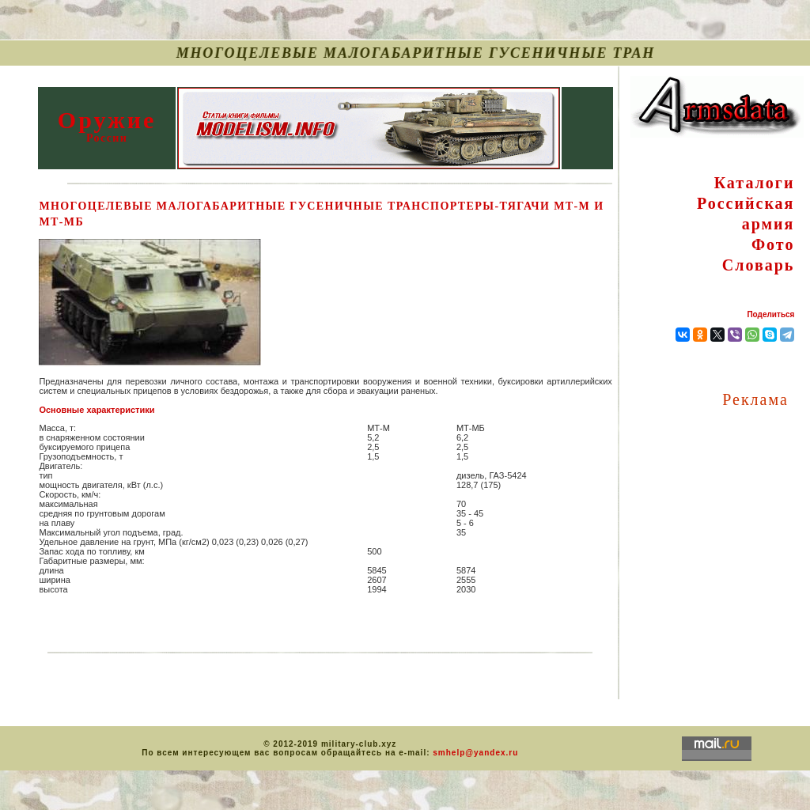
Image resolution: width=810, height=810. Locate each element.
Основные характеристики (96, 409)
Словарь (758, 265)
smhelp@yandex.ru (475, 752)
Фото (772, 244)
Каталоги (754, 182)
